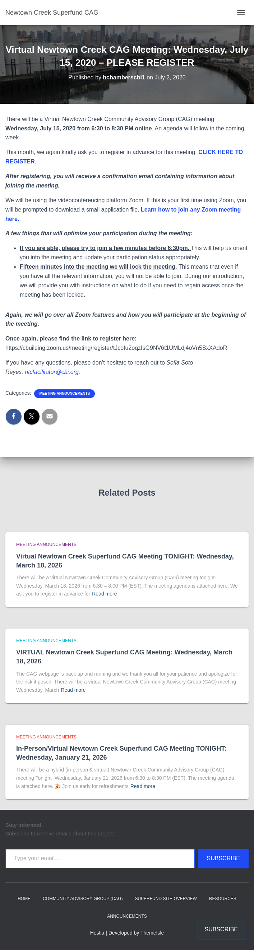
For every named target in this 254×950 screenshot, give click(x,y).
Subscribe (223, 858)
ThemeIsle (152, 933)
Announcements (127, 916)
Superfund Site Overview (166, 898)
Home (24, 898)
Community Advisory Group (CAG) (83, 898)
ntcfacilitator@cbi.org (52, 372)
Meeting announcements (64, 393)
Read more (104, 594)
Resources (222, 898)
